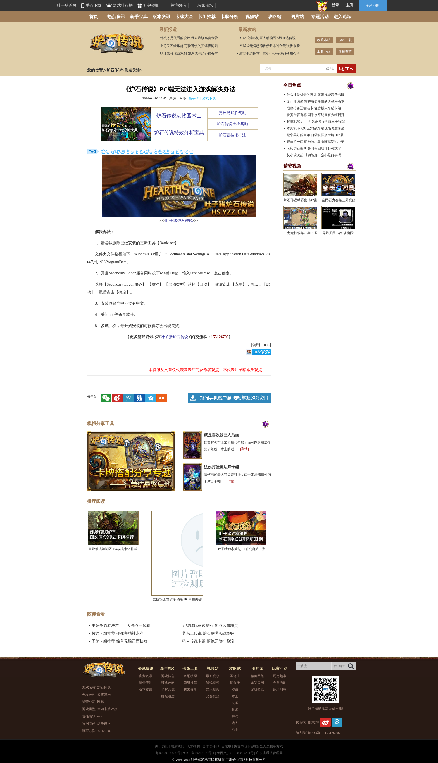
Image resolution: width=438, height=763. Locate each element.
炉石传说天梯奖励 (232, 124)
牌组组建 (168, 696)
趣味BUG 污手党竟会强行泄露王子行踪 (316, 122)
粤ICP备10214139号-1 (198, 753)
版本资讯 (161, 16)
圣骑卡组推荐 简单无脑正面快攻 (119, 641)
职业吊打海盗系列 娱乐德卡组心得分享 (189, 54)
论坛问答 (279, 689)
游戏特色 (168, 676)
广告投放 (224, 746)
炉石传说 (116, 43)
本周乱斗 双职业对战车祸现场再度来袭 (315, 128)
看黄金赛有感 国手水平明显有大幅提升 (315, 115)
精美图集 (257, 676)
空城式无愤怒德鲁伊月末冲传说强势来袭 (269, 46)
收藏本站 (323, 40)
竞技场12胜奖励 (232, 113)
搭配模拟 (190, 676)
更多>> (347, 86)
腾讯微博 (337, 722)
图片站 (297, 16)
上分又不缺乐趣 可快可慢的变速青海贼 (189, 46)
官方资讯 (145, 676)
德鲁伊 (235, 683)
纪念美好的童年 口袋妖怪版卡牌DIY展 (315, 135)
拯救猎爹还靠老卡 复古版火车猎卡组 (314, 108)
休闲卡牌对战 (107, 709)
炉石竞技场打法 (232, 135)
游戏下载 (345, 40)
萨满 (235, 716)
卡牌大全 (184, 16)
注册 (349, 5)
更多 (265, 424)
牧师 (235, 710)
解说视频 (212, 683)
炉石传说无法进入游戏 (146, 151)
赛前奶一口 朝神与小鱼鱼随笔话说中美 (315, 142)
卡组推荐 (207, 16)
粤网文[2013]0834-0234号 (235, 753)
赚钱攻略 (168, 683)
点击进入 (104, 724)
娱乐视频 (212, 689)
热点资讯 (116, 16)
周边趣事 (279, 676)
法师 (235, 703)
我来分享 (190, 689)
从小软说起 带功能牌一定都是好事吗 (314, 155)
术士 (235, 696)
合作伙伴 (209, 746)
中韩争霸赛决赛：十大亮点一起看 (121, 626)
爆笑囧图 (257, 683)
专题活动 (320, 16)
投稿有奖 (345, 51)
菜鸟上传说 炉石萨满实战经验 (208, 633)
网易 (100, 702)
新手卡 (194, 98)
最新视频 (212, 676)
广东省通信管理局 (269, 753)
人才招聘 (193, 746)
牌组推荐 (190, 683)
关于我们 (161, 746)
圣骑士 (235, 676)
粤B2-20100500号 (167, 753)
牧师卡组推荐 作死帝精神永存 (118, 633)
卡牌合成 (168, 689)
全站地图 (372, 6)
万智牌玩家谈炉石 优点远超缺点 (210, 626)
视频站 (252, 16)
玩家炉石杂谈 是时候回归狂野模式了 (314, 148)
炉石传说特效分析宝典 (179, 132)
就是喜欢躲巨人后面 (221, 435)
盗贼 (235, 689)
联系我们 (177, 746)
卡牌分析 (229, 16)
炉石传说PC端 (113, 151)
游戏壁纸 (257, 689)
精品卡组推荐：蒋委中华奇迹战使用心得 (269, 54)
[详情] (244, 449)
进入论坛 (342, 16)
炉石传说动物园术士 (179, 116)
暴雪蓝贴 (145, 683)
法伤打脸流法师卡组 (221, 467)
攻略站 (274, 16)
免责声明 (240, 746)
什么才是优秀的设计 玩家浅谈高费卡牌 (189, 38)
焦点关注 (132, 70)
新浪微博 (325, 722)
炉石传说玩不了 (180, 151)
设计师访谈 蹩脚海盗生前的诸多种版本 (315, 101)
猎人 (235, 723)
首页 (93, 16)
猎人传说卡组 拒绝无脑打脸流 (208, 641)
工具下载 (323, 51)
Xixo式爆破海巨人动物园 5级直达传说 (267, 38)
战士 (235, 730)
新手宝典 (139, 16)
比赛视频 (212, 696)
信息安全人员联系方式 (266, 746)
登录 (335, 5)
